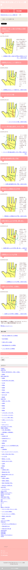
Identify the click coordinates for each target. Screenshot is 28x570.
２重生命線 (4, 440)
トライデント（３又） (5, 498)
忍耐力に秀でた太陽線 (7, 342)
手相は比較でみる (6, 526)
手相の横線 (3, 533)
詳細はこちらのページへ (7, 325)
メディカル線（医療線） (7, 511)
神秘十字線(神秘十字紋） (7, 483)
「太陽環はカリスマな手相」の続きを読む (16, 281)
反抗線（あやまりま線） (7, 461)
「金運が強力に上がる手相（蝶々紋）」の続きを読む (14, 248)
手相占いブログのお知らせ (6, 535)
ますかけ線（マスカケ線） (6, 426)
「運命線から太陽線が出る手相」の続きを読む (15, 216)
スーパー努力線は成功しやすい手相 (12, 126)
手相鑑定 (3, 368)
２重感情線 (4, 449)
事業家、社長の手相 (6, 516)
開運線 (3, 405)
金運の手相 (3, 370)
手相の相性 (3, 532)
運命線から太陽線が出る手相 (10, 189)
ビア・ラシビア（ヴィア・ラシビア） (10, 451)
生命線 (2, 434)
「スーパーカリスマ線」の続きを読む (17, 121)
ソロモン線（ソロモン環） (8, 412)
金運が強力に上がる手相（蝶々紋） (12, 221)
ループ (2, 502)
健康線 (3, 443)
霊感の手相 (3, 476)
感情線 (2, 447)
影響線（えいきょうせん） (6, 492)
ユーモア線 (4, 456)
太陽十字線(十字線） (5, 497)
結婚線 (3, 378)
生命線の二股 (5, 436)
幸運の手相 (3, 399)
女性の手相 (3, 487)
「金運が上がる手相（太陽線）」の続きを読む (15, 313)
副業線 (3, 518)
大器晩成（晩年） (6, 469)
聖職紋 (3, 465)
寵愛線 (3, 410)
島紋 (2, 499)
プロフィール (6, 11)
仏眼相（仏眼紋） (6, 478)
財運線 (3, 374)
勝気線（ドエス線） (6, 458)
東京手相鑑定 (5, 338)
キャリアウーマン (6, 489)
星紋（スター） (4, 501)
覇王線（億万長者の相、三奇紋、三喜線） (11, 372)
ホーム (3, 550)
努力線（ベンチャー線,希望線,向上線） (10, 445)
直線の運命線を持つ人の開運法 (9, 345)
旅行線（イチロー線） (5, 494)
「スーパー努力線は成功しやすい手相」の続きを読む (14, 152)
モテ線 (3, 383)
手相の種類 (19, 11)
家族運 (3, 397)
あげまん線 (4, 394)
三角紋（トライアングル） (8, 419)
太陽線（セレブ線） (6, 401)
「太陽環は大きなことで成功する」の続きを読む (14, 89)
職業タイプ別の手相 (5, 507)
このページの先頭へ (15, 568)
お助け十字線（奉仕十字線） (8, 454)
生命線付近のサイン (6, 438)
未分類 (2, 536)
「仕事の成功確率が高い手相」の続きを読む (16, 184)
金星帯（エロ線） (6, 392)
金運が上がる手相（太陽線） (10, 286)
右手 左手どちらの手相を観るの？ (9, 524)
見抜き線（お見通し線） (7, 485)
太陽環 (3, 403)
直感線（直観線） (6, 480)
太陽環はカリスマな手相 (9, 254)
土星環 (3, 463)
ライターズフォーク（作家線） (8, 513)
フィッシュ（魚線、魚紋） (8, 417)
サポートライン (5, 424)
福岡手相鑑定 (5, 555)
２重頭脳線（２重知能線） (8, 432)
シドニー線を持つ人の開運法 (8, 348)
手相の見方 (3, 522)
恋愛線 (3, 385)
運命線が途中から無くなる (8, 474)
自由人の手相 (4, 491)
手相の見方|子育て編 (6, 528)
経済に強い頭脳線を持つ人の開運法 (10, 335)
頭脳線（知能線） (5, 428)
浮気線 (3, 390)
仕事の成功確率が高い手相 (9, 158)
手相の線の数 (4, 530)
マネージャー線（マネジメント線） (9, 509)
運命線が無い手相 (6, 472)
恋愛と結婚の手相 (5, 376)
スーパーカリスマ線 (7, 94)
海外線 (2, 495)
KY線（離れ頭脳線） (6, 429)
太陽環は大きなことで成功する (11, 62)
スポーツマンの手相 (5, 520)
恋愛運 (3, 387)
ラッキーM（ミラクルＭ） (7, 415)
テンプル (4, 422)
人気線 (3, 408)
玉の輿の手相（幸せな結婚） (8, 380)
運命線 (2, 467)
